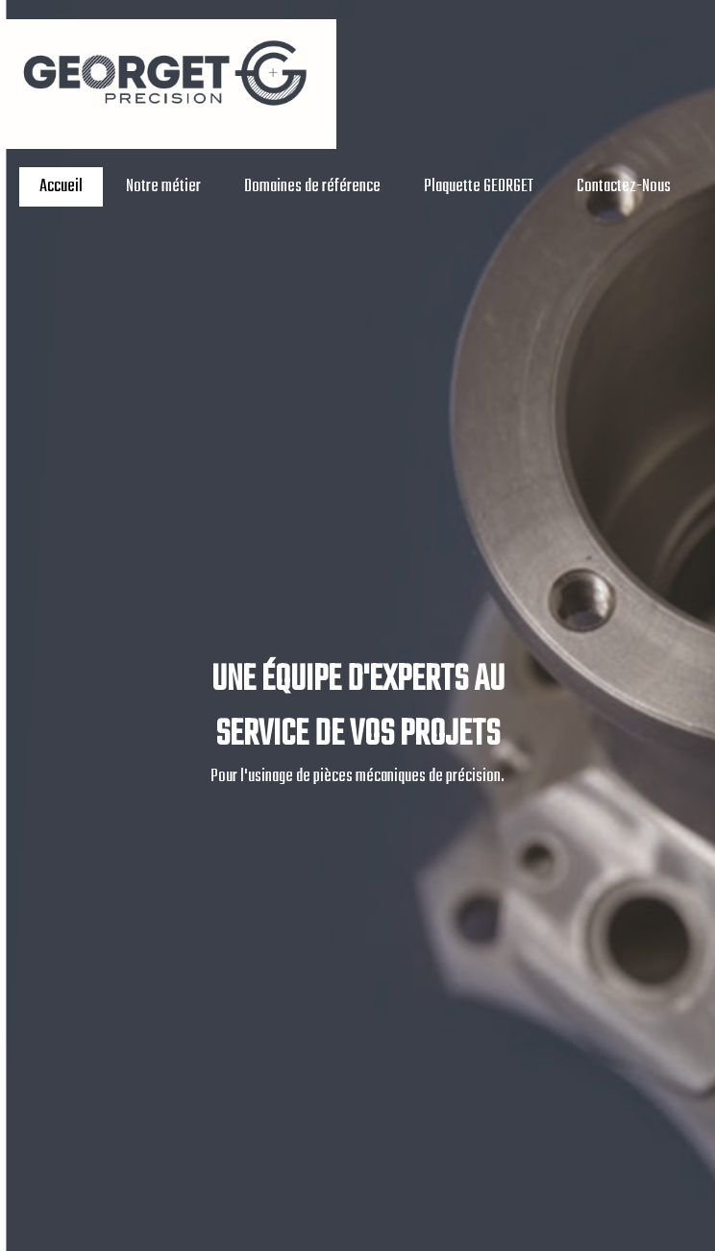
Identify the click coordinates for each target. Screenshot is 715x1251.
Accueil (61, 187)
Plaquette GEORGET (478, 187)
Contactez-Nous (624, 187)
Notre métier (163, 187)
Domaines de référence (312, 187)
